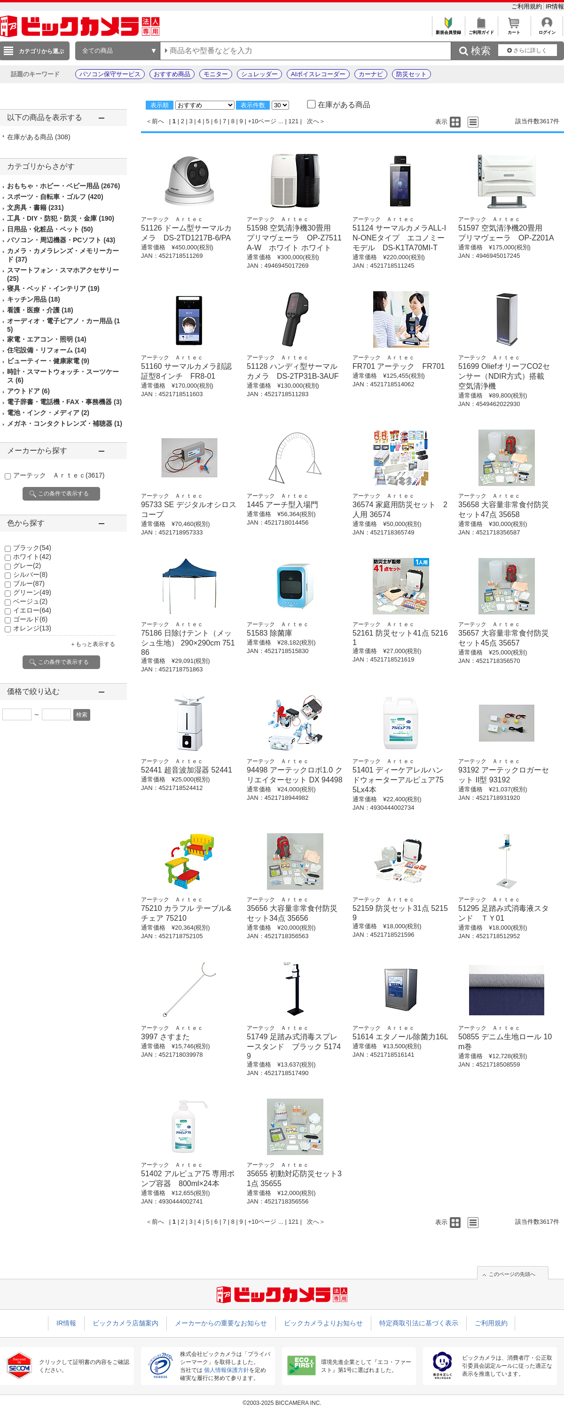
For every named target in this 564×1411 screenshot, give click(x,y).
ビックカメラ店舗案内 (125, 1323)
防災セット (411, 74)
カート (514, 30)
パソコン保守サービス (110, 74)
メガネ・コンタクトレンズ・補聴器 (64, 423)
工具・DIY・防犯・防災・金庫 (60, 218)
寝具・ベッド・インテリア (53, 288)
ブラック (32, 547)
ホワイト (32, 556)
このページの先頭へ (512, 1274)
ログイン (547, 30)
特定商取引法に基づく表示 (418, 1323)
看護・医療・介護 (40, 310)
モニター (216, 74)
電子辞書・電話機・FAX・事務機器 (64, 402)
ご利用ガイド (481, 30)
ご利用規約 (527, 6)
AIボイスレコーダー (318, 74)
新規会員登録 (448, 30)
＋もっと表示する (92, 644)
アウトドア (28, 391)
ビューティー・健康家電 (48, 361)
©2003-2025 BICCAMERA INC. (282, 1403)
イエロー (32, 610)
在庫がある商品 (38, 137)
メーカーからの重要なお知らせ (221, 1323)
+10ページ (262, 121)
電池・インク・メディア (48, 412)
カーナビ (371, 74)
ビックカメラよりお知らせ (323, 1323)
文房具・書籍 (35, 207)
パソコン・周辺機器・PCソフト (61, 240)
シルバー (30, 574)
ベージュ (30, 601)
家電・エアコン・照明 (46, 339)
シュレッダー (259, 74)
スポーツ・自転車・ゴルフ (55, 196)
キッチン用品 (33, 299)
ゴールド (30, 619)
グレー (27, 565)
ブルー (29, 583)
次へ (313, 121)
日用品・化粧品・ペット (50, 229)
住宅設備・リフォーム (46, 350)
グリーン (32, 592)
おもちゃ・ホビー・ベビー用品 (63, 186)
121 (294, 121)
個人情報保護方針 (226, 1370)
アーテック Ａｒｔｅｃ (58, 475)
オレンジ (32, 628)
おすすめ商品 (172, 74)
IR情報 (555, 6)
